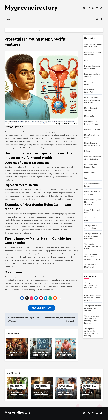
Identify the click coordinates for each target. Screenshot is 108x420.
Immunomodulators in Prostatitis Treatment (41, 354)
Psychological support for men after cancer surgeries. (92, 298)
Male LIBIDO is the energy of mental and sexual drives (92, 100)
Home (7, 19)
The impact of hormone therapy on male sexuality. (93, 308)
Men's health (89, 116)
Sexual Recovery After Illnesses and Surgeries (92, 202)
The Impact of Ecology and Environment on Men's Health (92, 236)
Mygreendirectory (31, 8)
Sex (85, 178)
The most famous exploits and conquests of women (92, 256)
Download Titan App (41, 308)
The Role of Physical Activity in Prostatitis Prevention (64, 356)
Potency (87, 151)
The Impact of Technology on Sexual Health (92, 246)
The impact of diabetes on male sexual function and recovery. (16, 396)
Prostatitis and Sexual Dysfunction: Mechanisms (15, 356)
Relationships (89, 173)
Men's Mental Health (92, 130)
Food (86, 60)
